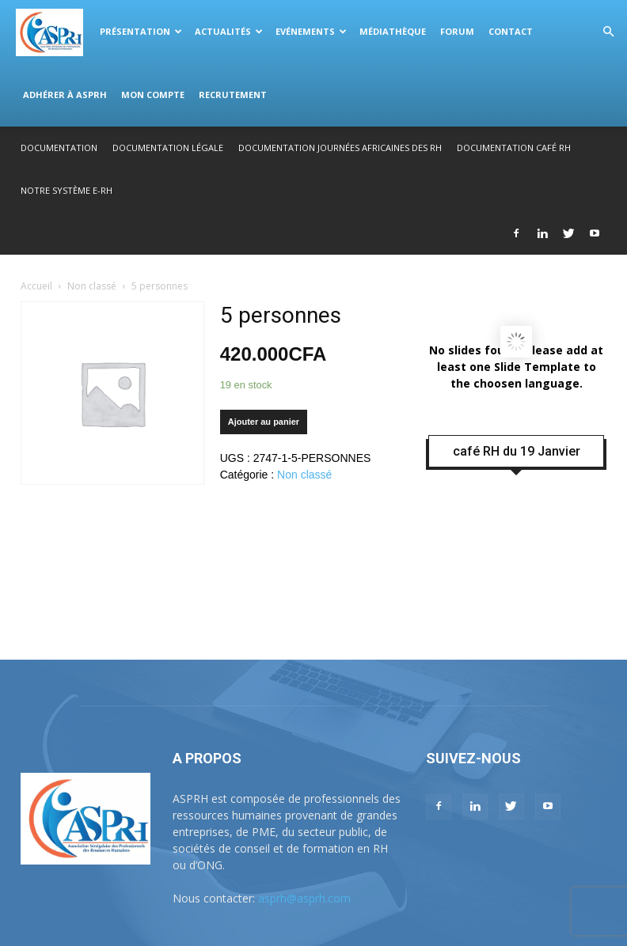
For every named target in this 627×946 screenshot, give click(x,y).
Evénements (311, 31)
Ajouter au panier (263, 421)
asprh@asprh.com (304, 898)
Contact (510, 31)
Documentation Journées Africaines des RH (340, 147)
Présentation (141, 31)
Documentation (59, 147)
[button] (608, 32)
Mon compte (152, 94)
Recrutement (233, 94)
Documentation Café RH (514, 147)
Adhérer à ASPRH (65, 94)
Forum (457, 31)
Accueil (36, 286)
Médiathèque (392, 31)
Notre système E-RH (66, 190)
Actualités (229, 31)
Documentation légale (167, 147)
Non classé (91, 286)
